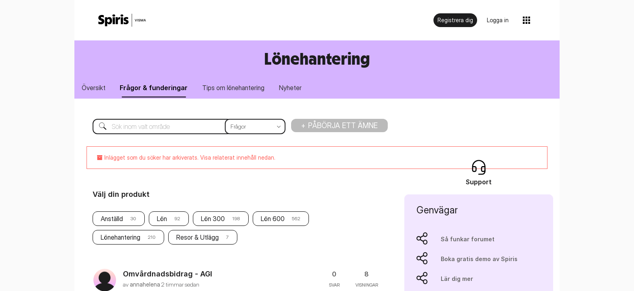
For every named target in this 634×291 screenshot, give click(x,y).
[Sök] (183, 127)
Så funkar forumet (468, 239)
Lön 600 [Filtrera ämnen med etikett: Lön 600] (273, 219)
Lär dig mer (457, 279)
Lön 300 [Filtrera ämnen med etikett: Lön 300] (213, 219)
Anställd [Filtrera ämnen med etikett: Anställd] (112, 219)
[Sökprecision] (255, 127)
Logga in (498, 20)
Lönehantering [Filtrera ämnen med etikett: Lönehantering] (120, 238)
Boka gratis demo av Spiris (479, 259)
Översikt (94, 88)
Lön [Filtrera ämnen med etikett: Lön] (162, 219)
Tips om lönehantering (236, 88)
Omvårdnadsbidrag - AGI (167, 274)
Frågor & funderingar (155, 88)
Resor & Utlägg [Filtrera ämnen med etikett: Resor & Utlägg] (197, 238)
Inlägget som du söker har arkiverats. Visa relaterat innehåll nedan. (186, 157)
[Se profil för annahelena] (145, 284)
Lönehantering (317, 58)
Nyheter (293, 88)
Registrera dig (455, 20)
